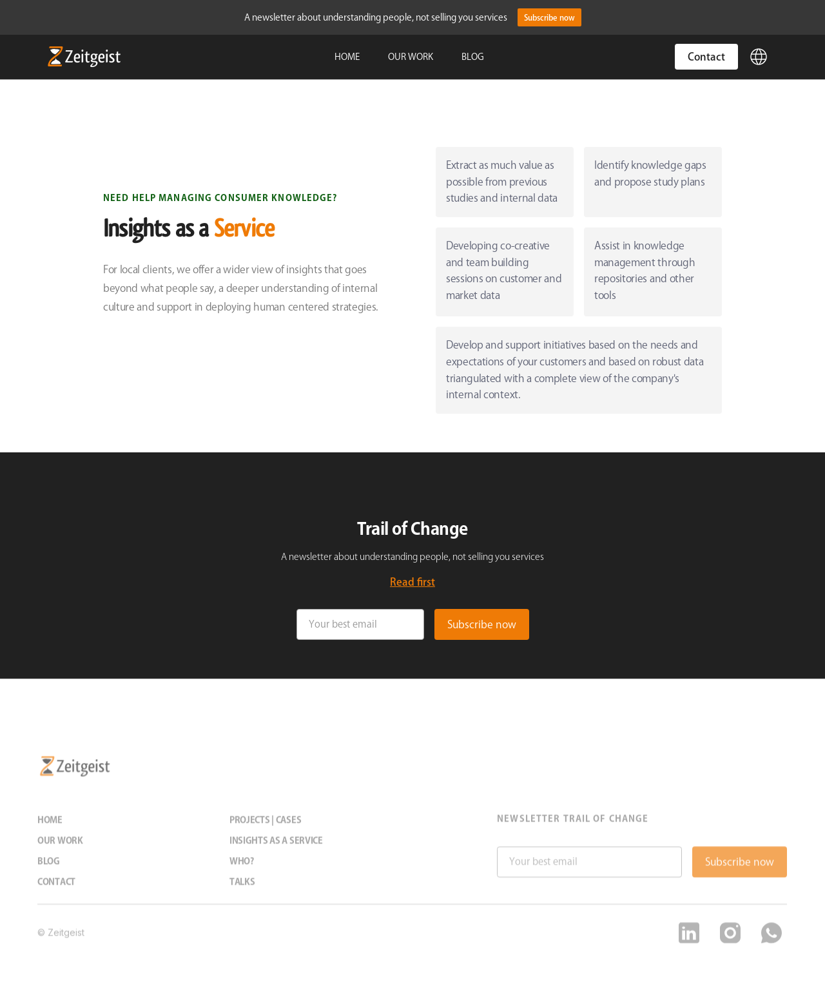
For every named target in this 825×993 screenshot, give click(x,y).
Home (50, 827)
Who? (241, 868)
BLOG (472, 56)
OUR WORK (410, 56)
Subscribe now (549, 17)
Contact (706, 57)
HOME (347, 56)
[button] (758, 57)
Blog (48, 868)
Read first (412, 582)
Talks (242, 889)
